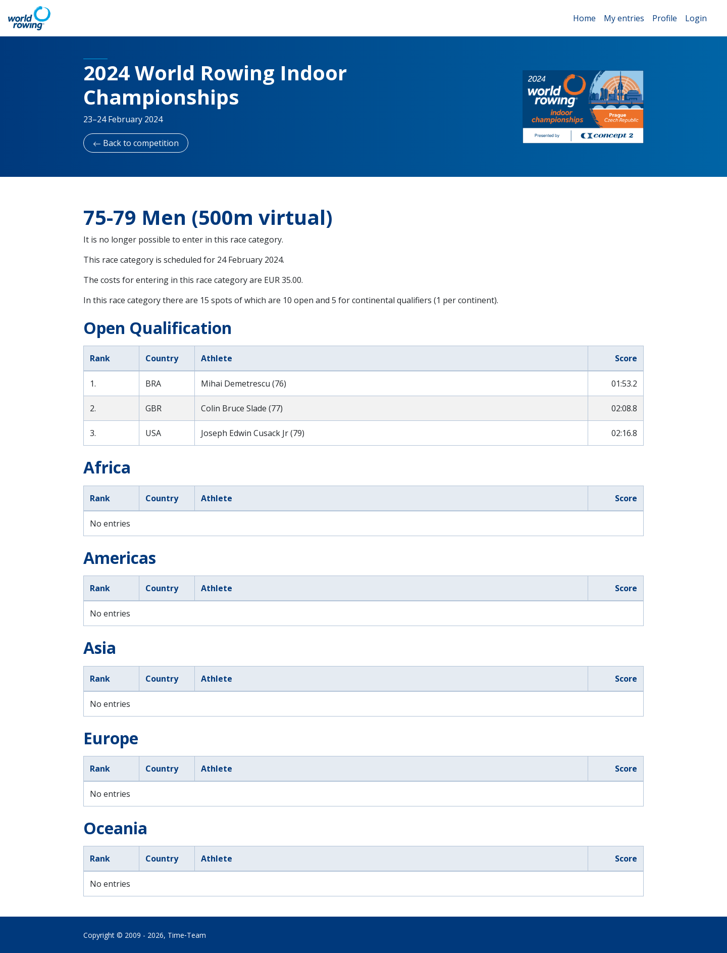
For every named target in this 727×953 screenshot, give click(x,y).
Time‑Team (187, 935)
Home (584, 18)
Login (696, 18)
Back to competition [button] (136, 143)
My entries (624, 18)
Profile (664, 18)
